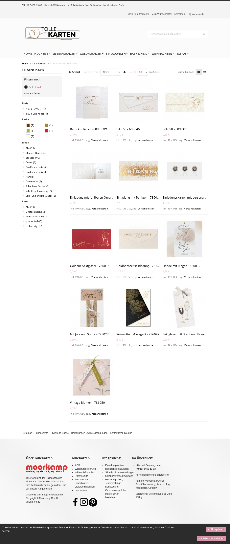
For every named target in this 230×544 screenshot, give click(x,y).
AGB (77, 465)
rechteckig (34, 226)
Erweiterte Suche (60, 433)
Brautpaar (33, 157)
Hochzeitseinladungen (117, 469)
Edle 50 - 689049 (174, 129)
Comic (31, 162)
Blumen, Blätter (36, 153)
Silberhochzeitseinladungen (119, 472)
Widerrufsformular (84, 472)
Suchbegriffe (41, 433)
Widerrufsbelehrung (85, 469)
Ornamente (34, 181)
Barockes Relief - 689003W (88, 129)
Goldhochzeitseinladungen (119, 476)
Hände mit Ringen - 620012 (181, 266)
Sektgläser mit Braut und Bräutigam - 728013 (194, 334)
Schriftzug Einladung (39, 191)
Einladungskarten (114, 465)
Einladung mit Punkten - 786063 (138, 197)
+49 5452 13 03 (33, 5)
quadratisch (34, 221)
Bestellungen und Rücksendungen (89, 433)
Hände (31, 176)
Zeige (133, 72)
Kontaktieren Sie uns (121, 433)
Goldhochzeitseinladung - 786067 (139, 266)
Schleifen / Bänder (37, 186)
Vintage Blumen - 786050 (87, 402)
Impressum (81, 490)
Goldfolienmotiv (36, 167)
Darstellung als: (185, 72)
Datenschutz (81, 476)
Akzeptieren (217, 529)
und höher (37, 113)
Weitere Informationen (211, 538)
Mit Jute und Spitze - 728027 (89, 334)
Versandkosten (99, 140)
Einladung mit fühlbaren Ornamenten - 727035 (102, 197)
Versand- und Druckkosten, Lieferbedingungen (85, 483)
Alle (30, 148)
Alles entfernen (32, 93)
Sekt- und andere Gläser (41, 195)
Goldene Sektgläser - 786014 (89, 266)
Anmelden (179, 14)
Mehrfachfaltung (37, 216)
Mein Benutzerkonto (138, 14)
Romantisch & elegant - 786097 (137, 334)
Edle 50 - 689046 (128, 129)
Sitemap (27, 433)
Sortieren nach (92, 72)
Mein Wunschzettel (161, 14)
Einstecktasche (36, 211)
